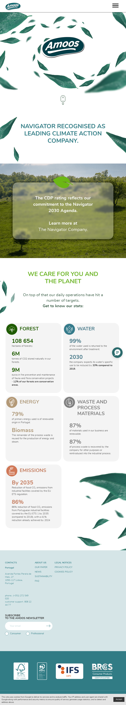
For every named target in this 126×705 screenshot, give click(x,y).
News (38, 572)
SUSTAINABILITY (43, 576)
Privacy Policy (63, 567)
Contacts (11, 562)
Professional (35, 633)
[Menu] (115, 6)
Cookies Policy (64, 572)
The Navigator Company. (63, 229)
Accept (119, 699)
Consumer (13, 633)
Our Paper (41, 567)
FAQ (37, 581)
